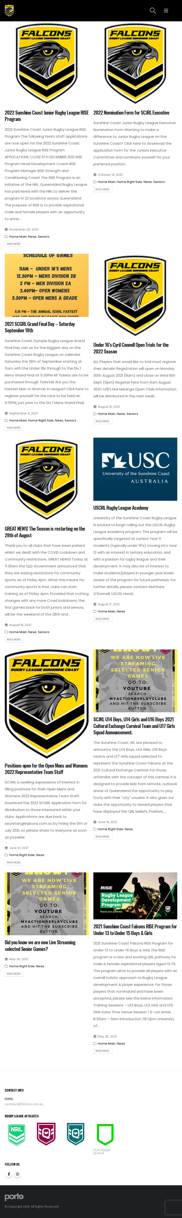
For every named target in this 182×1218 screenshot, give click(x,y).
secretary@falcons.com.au (24, 1104)
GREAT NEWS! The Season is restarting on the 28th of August (45, 531)
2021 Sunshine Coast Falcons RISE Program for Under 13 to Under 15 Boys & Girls (135, 929)
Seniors (44, 237)
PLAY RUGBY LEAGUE (102, 1151)
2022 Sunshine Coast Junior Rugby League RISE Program (46, 115)
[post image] (47, 64)
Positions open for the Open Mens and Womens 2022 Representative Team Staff (46, 768)
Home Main (18, 237)
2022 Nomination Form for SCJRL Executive (131, 112)
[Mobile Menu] (166, 11)
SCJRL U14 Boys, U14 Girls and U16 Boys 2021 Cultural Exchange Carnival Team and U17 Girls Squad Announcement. (134, 725)
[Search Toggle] (153, 11)
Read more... (14, 244)
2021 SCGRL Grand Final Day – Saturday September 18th (40, 327)
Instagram (17, 1174)
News (32, 237)
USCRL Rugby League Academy (120, 507)
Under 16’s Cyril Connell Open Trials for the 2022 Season (130, 348)
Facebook (8, 1174)
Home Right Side (129, 182)
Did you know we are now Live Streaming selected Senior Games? (40, 945)
